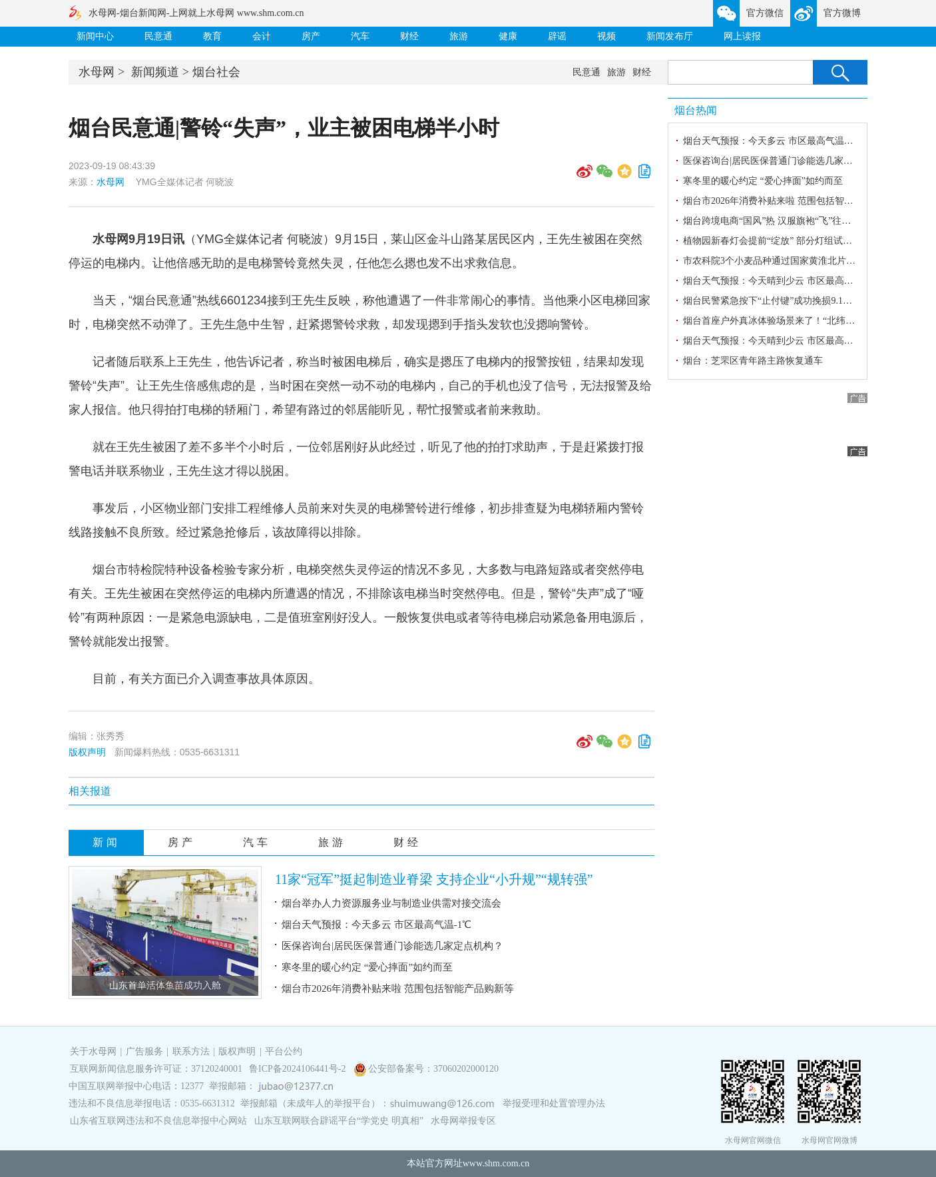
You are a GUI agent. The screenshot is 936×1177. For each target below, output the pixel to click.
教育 (212, 36)
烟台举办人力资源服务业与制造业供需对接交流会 (391, 903)
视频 (606, 36)
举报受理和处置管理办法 (554, 1103)
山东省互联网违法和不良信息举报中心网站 (158, 1121)
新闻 (106, 842)
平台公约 (283, 1051)
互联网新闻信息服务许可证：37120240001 (156, 1069)
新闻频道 (155, 72)
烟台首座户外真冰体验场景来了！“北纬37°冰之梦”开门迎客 (805, 321)
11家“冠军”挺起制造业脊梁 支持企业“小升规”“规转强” (434, 879)
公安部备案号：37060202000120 (433, 1069)
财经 (409, 36)
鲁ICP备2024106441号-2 (298, 1069)
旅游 (458, 36)
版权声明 (87, 752)
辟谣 (557, 36)
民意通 (158, 36)
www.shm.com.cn (496, 1163)
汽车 (360, 36)
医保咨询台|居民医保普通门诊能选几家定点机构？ (392, 946)
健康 (508, 36)
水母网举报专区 (463, 1121)
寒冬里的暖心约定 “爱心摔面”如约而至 (367, 967)
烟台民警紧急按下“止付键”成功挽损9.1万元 (772, 301)
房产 (311, 36)
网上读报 (742, 36)
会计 (261, 36)
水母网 (97, 72)
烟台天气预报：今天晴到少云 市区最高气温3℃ (779, 281)
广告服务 (144, 1051)
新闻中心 (95, 36)
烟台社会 (216, 72)
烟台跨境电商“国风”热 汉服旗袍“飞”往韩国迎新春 (785, 221)
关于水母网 (94, 1051)
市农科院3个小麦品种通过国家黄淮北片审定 (774, 261)
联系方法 (191, 1051)
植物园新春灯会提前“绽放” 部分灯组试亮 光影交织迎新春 (801, 241)
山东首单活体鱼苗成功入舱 (165, 985)
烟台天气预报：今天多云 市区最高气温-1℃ (376, 924)
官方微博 (842, 13)
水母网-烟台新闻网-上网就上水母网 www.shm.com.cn (196, 13)
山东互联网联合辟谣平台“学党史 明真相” (338, 1121)
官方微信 (765, 13)
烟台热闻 (695, 110)
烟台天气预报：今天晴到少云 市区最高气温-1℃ (781, 341)
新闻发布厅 (669, 36)
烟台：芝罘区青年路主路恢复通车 (753, 361)
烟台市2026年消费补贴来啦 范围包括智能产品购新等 (398, 988)
